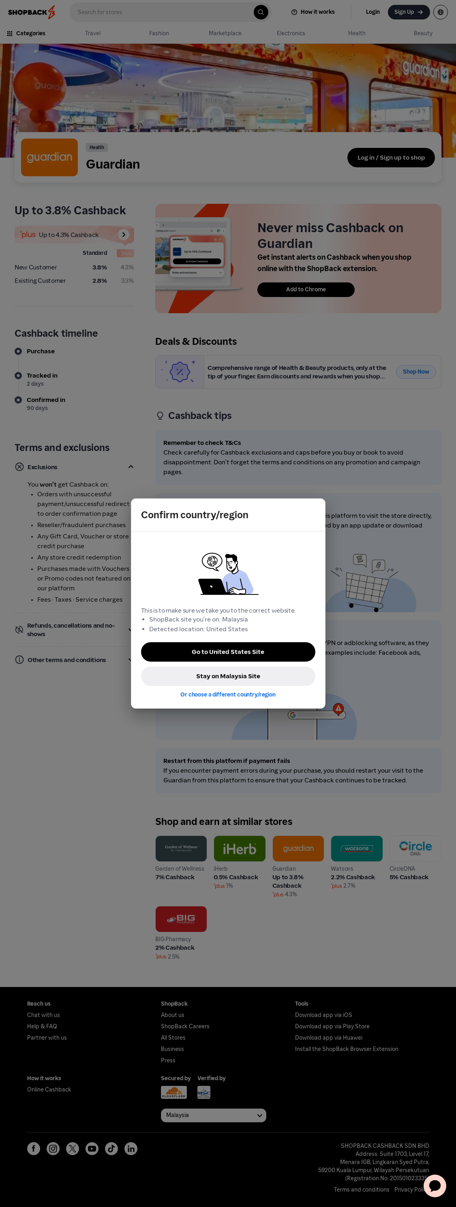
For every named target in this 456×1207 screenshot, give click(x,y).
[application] (435, 1186)
